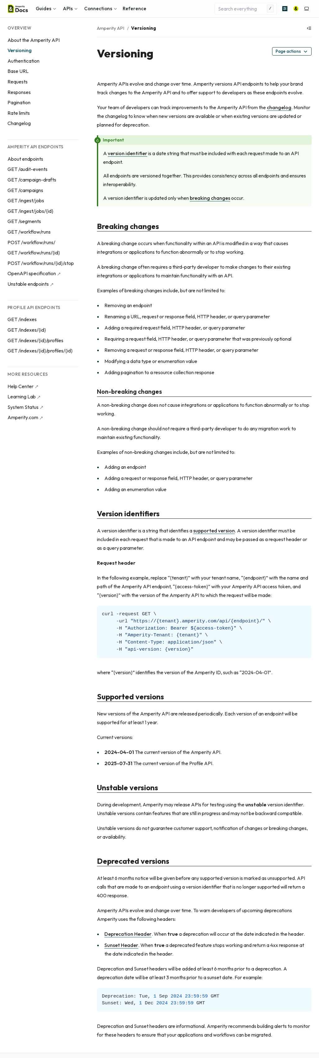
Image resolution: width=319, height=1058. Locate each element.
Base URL (18, 71)
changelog (279, 107)
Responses (19, 92)
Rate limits (18, 113)
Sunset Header (121, 945)
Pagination (18, 102)
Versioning (19, 50)
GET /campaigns (25, 190)
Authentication (23, 61)
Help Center (20, 386)
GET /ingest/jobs (25, 200)
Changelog (19, 123)
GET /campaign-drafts (31, 180)
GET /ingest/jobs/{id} (30, 211)
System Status (23, 407)
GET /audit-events (27, 169)
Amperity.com (22, 417)
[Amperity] (296, 8)
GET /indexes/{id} (26, 330)
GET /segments (24, 221)
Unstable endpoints (28, 284)
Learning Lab (21, 396)
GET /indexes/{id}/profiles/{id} (40, 350)
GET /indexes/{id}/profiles (35, 340)
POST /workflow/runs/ (31, 242)
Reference (134, 8)
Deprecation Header (128, 934)
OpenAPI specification (31, 273)
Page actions (292, 51)
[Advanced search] (284, 8)
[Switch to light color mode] (307, 8)
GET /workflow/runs (29, 232)
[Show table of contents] (309, 28)
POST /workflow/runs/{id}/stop (40, 263)
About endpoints (25, 159)
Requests (17, 81)
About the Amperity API (33, 40)
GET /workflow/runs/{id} (33, 252)
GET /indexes (22, 319)
